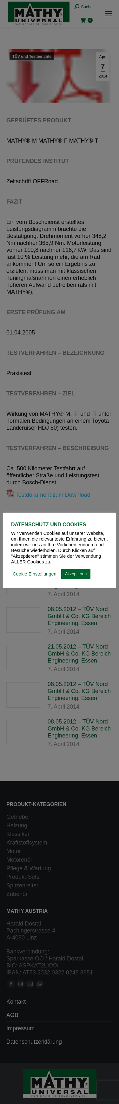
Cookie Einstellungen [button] (34, 573)
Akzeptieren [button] (76, 573)
